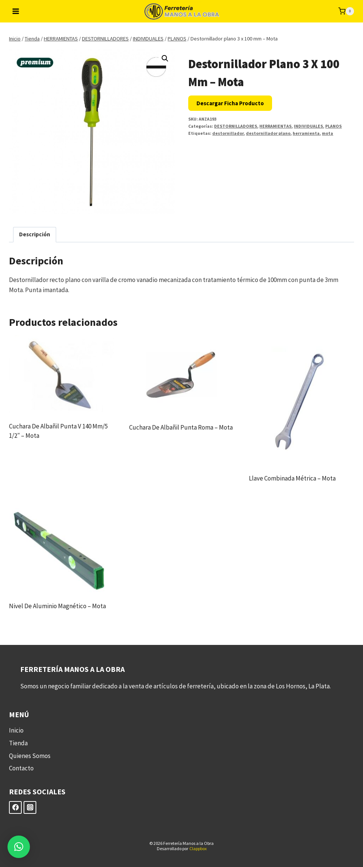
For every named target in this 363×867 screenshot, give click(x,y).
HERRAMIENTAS (275, 126)
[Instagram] (30, 807)
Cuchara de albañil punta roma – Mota (181, 427)
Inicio (16, 730)
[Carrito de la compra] (346, 11)
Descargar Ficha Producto (230, 103)
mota (327, 133)
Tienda (18, 743)
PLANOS (333, 126)
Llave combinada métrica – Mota (292, 478)
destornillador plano (268, 133)
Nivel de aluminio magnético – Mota (57, 606)
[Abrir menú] (16, 11)
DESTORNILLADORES (235, 126)
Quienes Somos (30, 756)
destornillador (228, 133)
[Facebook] (15, 807)
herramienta (306, 133)
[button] (165, 58)
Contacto (21, 768)
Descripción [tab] (34, 234)
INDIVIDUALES (308, 126)
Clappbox (198, 848)
